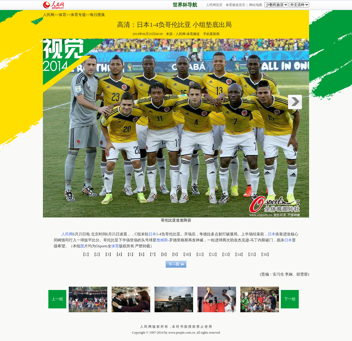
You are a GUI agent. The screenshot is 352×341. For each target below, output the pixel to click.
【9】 (175, 254)
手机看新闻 (211, 34)
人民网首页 (214, 5)
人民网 (48, 15)
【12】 (213, 254)
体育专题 (78, 15)
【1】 (86, 254)
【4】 (119, 254)
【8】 (164, 254)
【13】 (226, 254)
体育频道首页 (235, 5)
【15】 (252, 254)
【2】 (97, 254)
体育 (62, 15)
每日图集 (97, 15)
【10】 (187, 254)
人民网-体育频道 (188, 34)
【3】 (108, 254)
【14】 (239, 254)
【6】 (141, 254)
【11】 (200, 254)
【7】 (153, 254)
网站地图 (255, 5)
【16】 (265, 254)
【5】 (130, 254)
